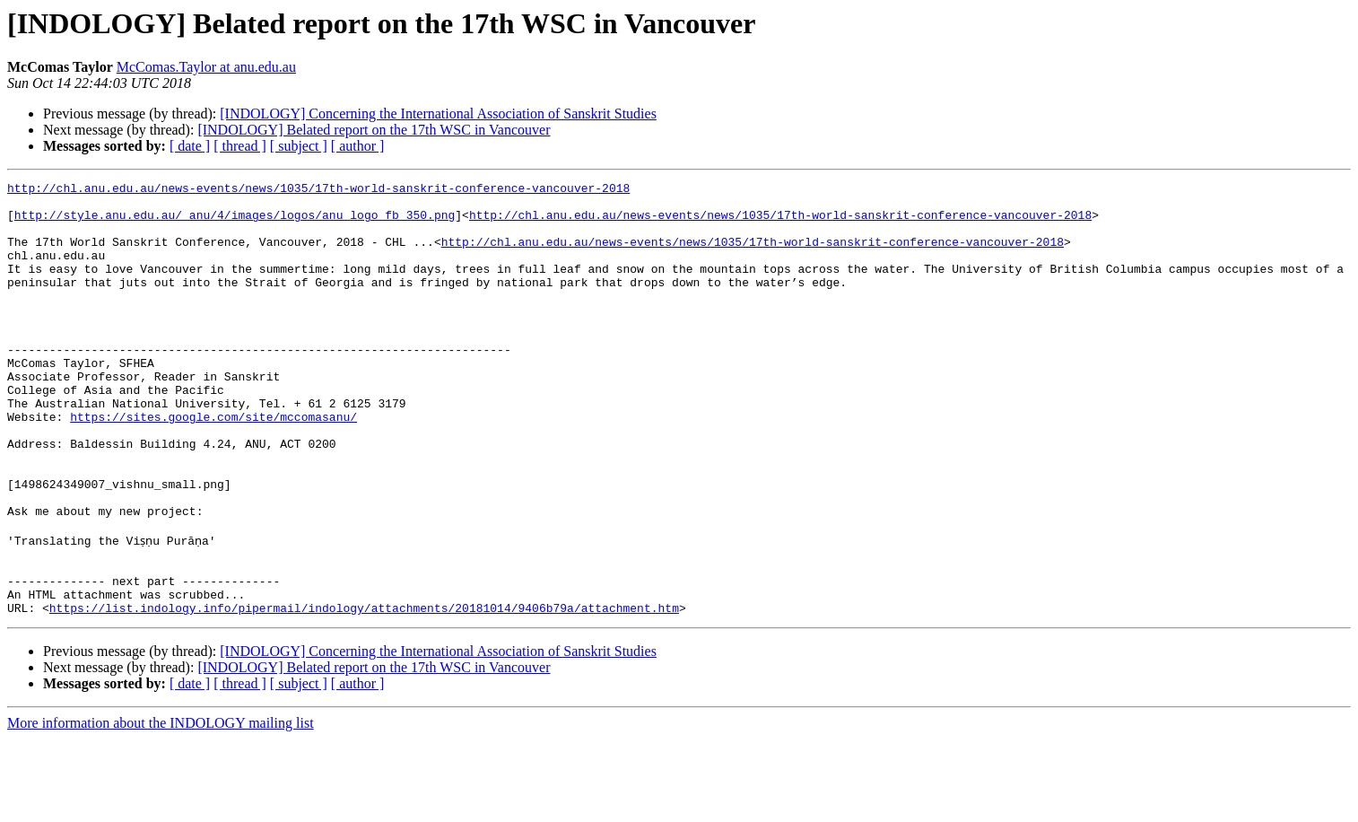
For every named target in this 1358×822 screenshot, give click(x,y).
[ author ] (358, 145)
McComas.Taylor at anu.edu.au (206, 66)
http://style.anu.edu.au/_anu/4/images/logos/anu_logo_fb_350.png (234, 222)
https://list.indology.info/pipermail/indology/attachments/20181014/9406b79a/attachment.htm (364, 691)
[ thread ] (239, 145)
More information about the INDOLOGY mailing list (160, 806)
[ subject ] (298, 145)
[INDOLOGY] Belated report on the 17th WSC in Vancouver (373, 129)
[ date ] (190, 145)
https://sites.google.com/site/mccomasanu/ (213, 465)
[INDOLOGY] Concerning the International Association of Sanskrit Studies (438, 113)
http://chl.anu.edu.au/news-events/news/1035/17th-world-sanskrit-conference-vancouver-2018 (318, 190)
